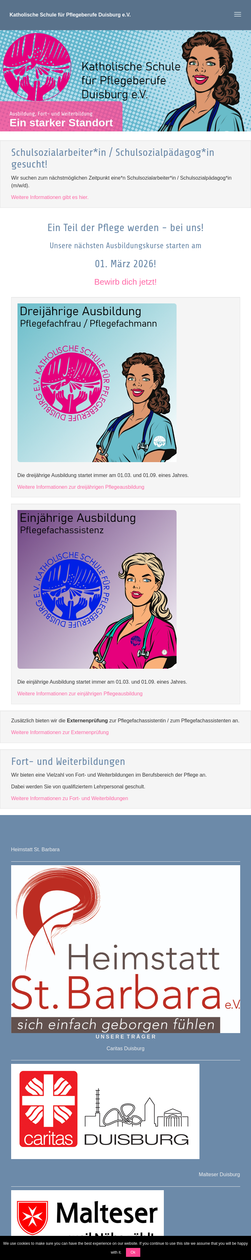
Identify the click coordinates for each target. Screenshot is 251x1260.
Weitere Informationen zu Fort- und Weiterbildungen (69, 798)
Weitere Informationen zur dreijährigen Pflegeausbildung (80, 487)
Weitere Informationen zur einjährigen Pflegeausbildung (80, 693)
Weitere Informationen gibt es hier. (49, 197)
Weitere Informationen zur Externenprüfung (60, 732)
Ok (133, 1252)
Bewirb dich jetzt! (125, 282)
